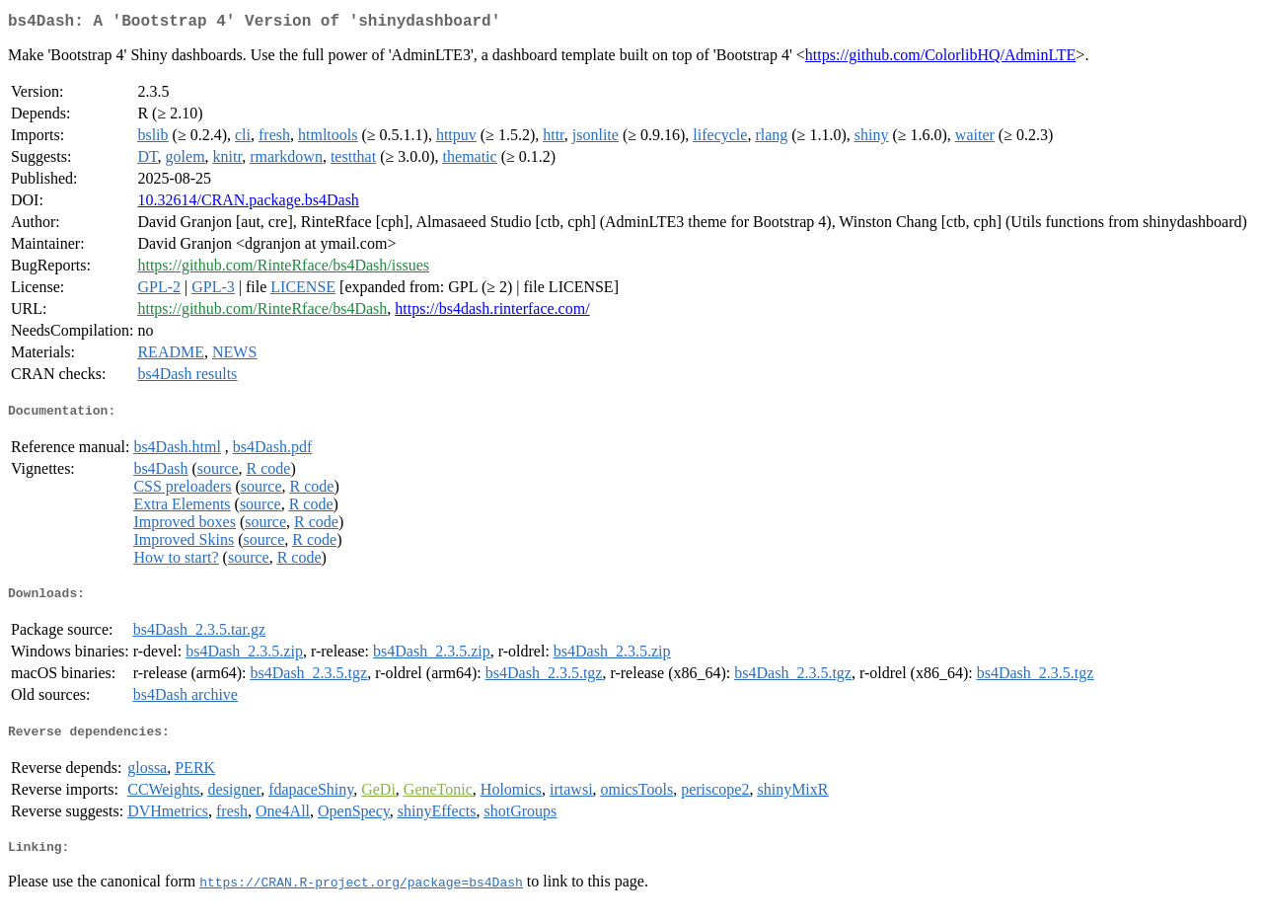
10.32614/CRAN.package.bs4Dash (247, 203)
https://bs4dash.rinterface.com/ (492, 312)
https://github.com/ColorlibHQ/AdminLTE (941, 58)
